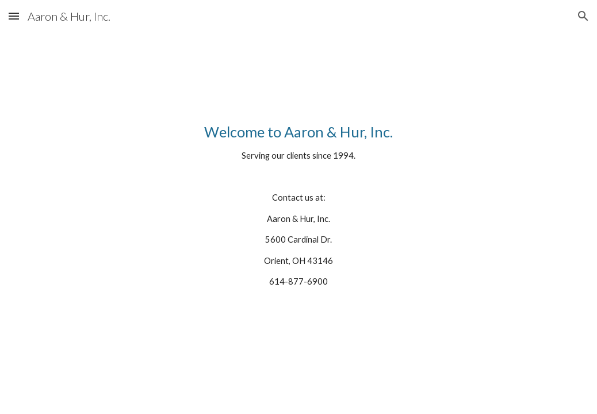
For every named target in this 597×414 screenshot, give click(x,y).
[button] (14, 16)
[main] (298, 216)
